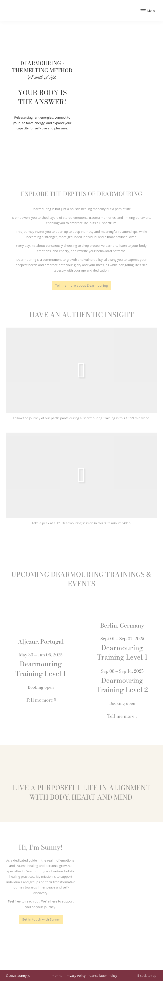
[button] (82, 370)
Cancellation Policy (103, 975)
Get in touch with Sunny (41, 919)
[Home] (37, 10)
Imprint (56, 975)
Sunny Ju (23, 975)
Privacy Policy (76, 975)
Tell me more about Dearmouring (81, 285)
